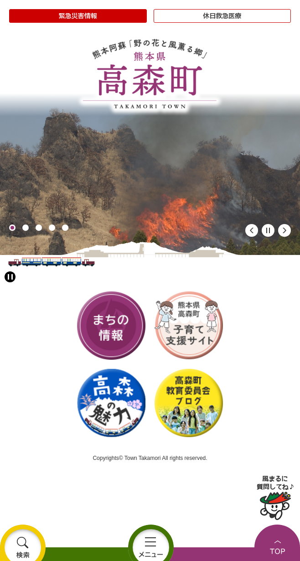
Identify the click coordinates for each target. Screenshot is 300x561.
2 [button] (25, 227)
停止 (268, 230)
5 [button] (65, 227)
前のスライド (251, 230)
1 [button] (12, 227)
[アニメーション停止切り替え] (10, 276)
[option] (150, 174)
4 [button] (52, 227)
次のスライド (284, 230)
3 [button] (39, 227)
